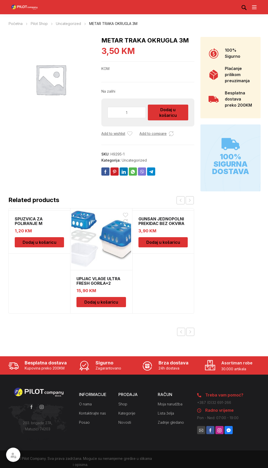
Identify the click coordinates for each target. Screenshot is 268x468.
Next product (190, 332)
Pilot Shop (39, 23)
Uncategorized (68, 23)
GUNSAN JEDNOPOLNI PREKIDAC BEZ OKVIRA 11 (161, 223)
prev (181, 200)
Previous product (181, 332)
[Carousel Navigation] (185, 200)
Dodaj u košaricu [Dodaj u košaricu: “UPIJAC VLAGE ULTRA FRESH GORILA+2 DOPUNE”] (101, 302)
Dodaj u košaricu (168, 112)
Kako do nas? (37, 439)
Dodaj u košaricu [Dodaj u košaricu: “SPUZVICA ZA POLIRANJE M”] (39, 242)
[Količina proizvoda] (126, 112)
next (190, 200)
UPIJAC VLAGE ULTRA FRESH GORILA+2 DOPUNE (98, 283)
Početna (16, 23)
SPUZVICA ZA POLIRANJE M (29, 221)
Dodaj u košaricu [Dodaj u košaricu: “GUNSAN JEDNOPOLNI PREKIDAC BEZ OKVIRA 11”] (163, 242)
